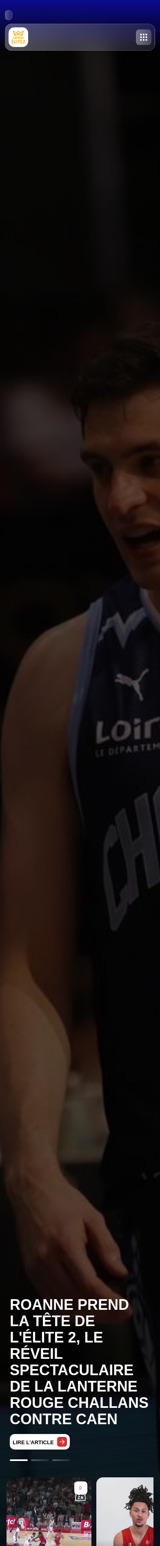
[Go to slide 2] (40, 1460)
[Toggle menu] (143, 37)
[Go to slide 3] (61, 1460)
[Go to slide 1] (19, 1460)
